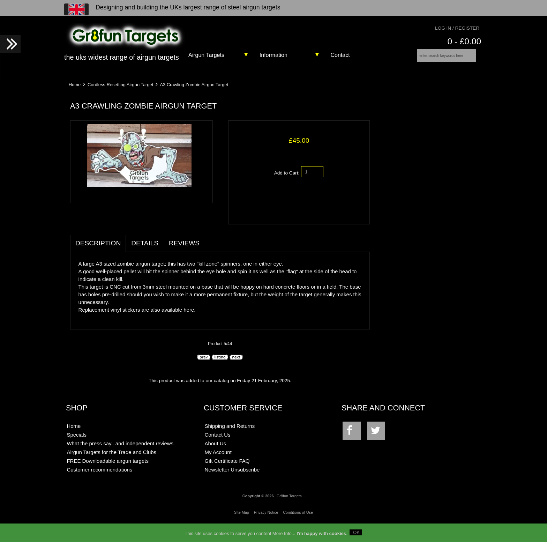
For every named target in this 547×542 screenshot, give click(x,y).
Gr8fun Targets (289, 513)
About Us (215, 461)
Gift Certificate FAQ (227, 478)
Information (273, 55)
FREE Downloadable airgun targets (107, 478)
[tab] (210, 256)
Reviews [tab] (184, 260)
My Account (218, 470)
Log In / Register (457, 28)
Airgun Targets (206, 55)
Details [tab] (144, 260)
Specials (77, 452)
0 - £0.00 (464, 41)
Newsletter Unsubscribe (232, 487)
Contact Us (218, 452)
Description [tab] (98, 260)
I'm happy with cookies (321, 535)
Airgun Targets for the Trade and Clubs (111, 470)
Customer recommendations (99, 487)
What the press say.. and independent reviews (120, 461)
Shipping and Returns (230, 443)
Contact (340, 55)
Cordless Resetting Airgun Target (120, 89)
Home (75, 89)
